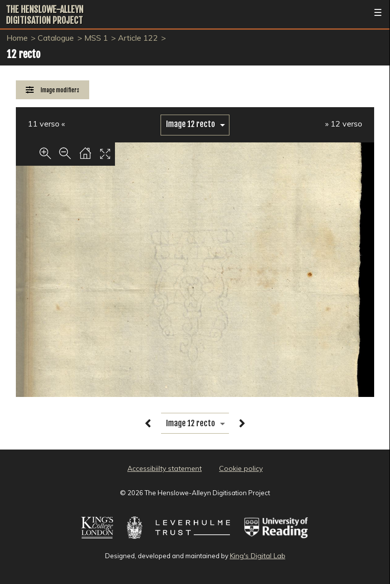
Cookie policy (241, 468)
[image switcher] (195, 124)
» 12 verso (343, 124)
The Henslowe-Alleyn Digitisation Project (44, 15)
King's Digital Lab (257, 555)
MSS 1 (96, 38)
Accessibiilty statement (164, 468)
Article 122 (138, 38)
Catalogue (56, 38)
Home (17, 38)
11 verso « (46, 124)
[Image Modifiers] (52, 90)
